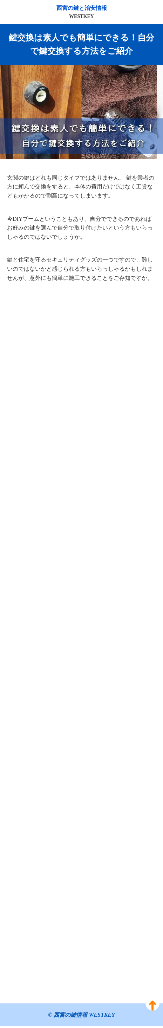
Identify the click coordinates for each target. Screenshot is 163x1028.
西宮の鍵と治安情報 (81, 12)
